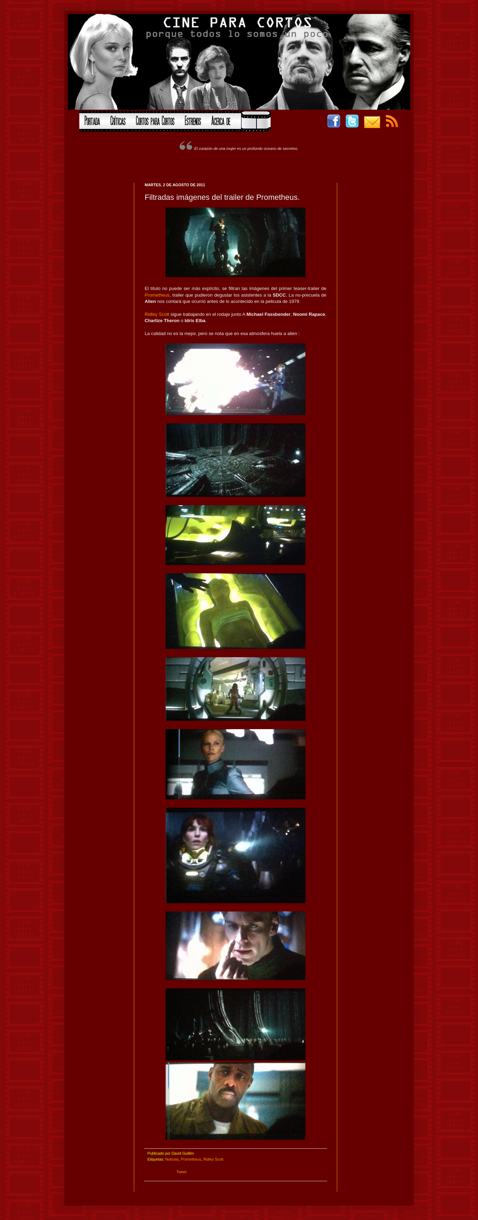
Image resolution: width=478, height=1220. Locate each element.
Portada (92, 120)
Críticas (117, 120)
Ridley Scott (157, 314)
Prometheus (157, 295)
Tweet (181, 1172)
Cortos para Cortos (155, 120)
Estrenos (193, 120)
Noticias (172, 1159)
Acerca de (220, 120)
